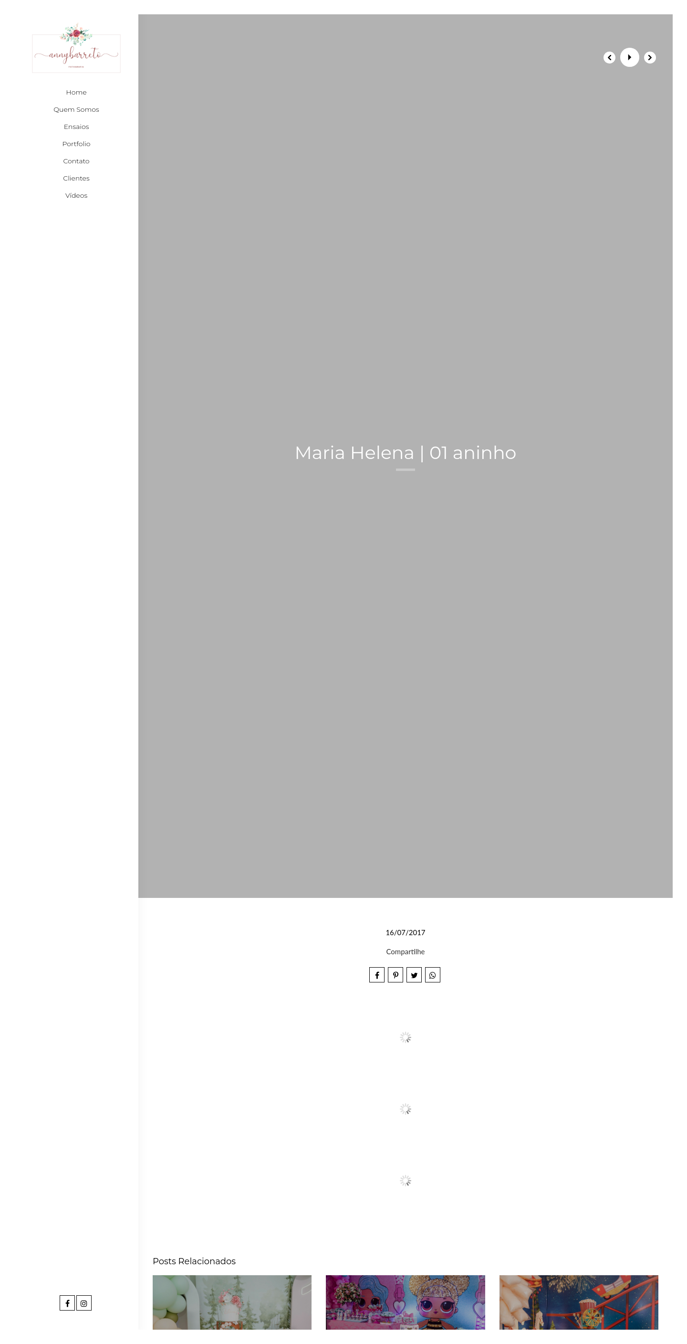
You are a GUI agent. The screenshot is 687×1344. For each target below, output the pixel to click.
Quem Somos (76, 109)
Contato (76, 161)
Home (76, 92)
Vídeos (76, 195)
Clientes (76, 178)
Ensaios (76, 126)
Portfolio (76, 143)
